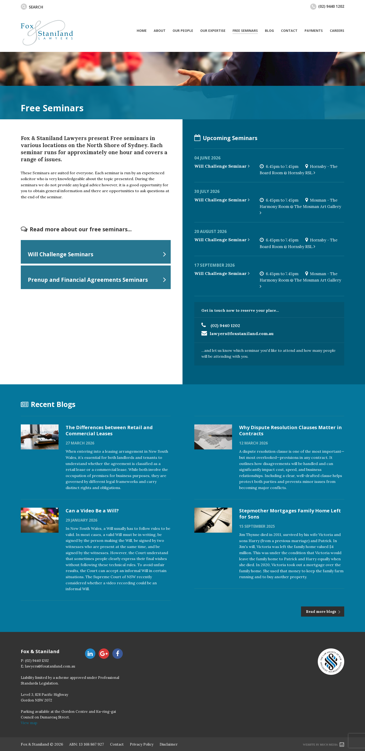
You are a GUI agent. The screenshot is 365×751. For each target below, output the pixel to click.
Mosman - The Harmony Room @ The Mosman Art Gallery (301, 206)
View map (29, 723)
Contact (117, 744)
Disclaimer (169, 744)
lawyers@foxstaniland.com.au (242, 333)
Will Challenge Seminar (222, 166)
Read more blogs (321, 611)
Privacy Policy (141, 744)
